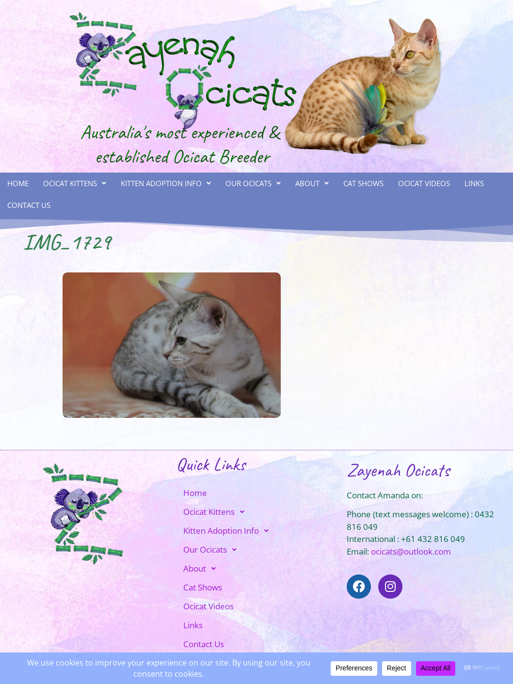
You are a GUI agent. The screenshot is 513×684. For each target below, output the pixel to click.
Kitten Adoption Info (166, 183)
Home (18, 183)
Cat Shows (363, 183)
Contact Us (28, 205)
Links (474, 183)
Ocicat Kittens (74, 183)
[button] (74, 183)
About (312, 183)
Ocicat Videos (424, 183)
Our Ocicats (253, 183)
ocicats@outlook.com (411, 551)
